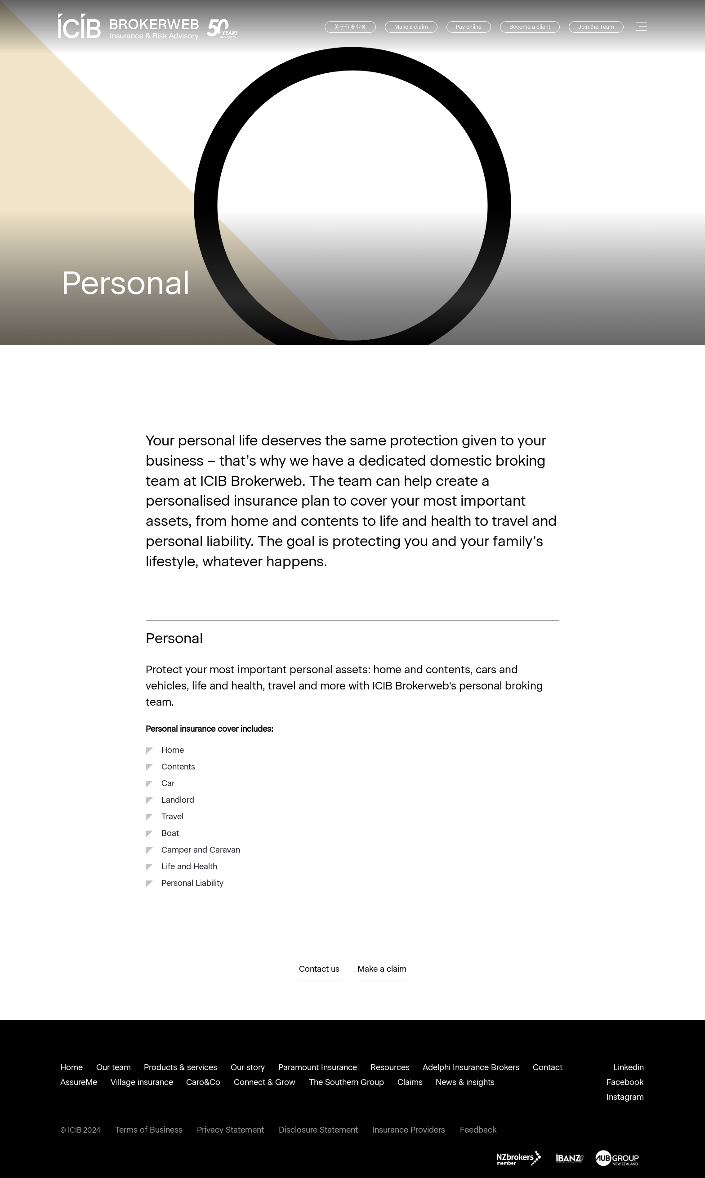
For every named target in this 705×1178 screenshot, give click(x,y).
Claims (410, 1082)
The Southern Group (346, 1082)
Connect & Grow (264, 1082)
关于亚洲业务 (350, 27)
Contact (547, 1067)
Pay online (469, 27)
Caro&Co (203, 1082)
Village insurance (142, 1082)
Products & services (180, 1067)
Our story (248, 1067)
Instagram (625, 1097)
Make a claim (411, 27)
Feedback (478, 1130)
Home (71, 1067)
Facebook (625, 1082)
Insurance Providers (408, 1130)
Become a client (529, 27)
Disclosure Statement (318, 1130)
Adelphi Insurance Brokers (471, 1067)
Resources (390, 1067)
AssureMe (78, 1082)
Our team (113, 1067)
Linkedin (628, 1067)
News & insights (465, 1082)
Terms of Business (149, 1130)
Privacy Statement (230, 1130)
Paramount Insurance (317, 1067)
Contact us (319, 969)
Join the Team (596, 27)
